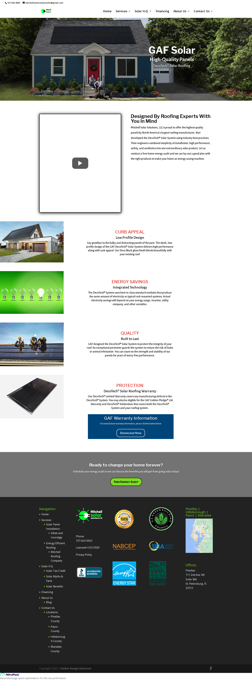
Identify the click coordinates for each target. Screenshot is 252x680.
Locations (52, 612)
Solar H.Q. (141, 11)
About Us (179, 11)
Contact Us (202, 11)
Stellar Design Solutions (75, 668)
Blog (49, 602)
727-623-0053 (84, 540)
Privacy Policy (84, 554)
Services (121, 11)
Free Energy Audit (126, 481)
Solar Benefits (54, 586)
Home (107, 11)
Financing (162, 11)
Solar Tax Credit (55, 571)
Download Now (130, 433)
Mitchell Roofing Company (56, 556)
